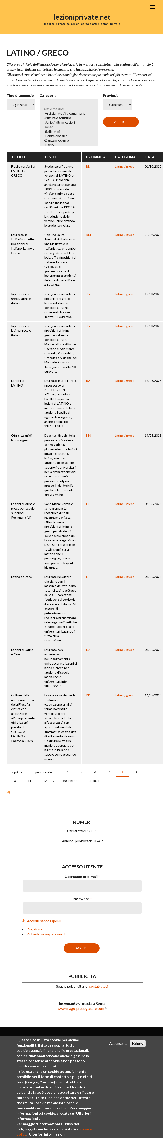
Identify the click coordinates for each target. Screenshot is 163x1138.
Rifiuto (138, 1043)
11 (29, 780)
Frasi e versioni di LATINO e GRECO (23, 170)
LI (87, 504)
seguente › (69, 780)
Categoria (48, 95)
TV (88, 294)
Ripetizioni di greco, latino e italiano (21, 298)
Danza (69, 127)
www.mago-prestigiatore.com (81, 1008)
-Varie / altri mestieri (69, 122)
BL (88, 166)
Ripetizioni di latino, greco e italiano (21, 330)
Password (82, 898)
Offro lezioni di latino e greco (21, 438)
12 (45, 780)
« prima (17, 772)
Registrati (34, 929)
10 (14, 780)
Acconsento (118, 1043)
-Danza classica (69, 136)
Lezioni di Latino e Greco (22, 652)
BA (88, 380)
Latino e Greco (21, 577)
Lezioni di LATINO (17, 383)
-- (69, 104)
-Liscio (69, 145)
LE (87, 577)
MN (88, 435)
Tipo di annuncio (20, 95)
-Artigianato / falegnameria (69, 113)
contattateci (98, 986)
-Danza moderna (69, 140)
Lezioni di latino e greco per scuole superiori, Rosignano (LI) (23, 510)
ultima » (94, 780)
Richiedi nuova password (46, 934)
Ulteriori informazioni (47, 1134)
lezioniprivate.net (82, 17)
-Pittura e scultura (69, 118)
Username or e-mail (82, 876)
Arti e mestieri (69, 109)
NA (88, 650)
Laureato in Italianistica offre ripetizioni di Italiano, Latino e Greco (23, 244)
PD (88, 695)
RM (88, 235)
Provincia (111, 95)
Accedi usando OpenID (45, 921)
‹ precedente (43, 772)
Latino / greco (124, 166)
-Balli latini (69, 131)
